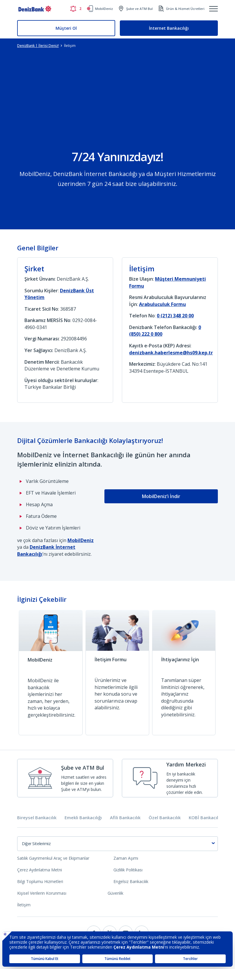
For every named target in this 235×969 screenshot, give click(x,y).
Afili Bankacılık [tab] (125, 817)
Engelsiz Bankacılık (130, 881)
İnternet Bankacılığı (169, 28)
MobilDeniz (80, 540)
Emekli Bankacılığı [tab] (83, 817)
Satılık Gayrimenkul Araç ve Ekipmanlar (53, 858)
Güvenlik (115, 893)
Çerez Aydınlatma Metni (39, 870)
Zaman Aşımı (125, 858)
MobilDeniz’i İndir (161, 496)
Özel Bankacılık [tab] (165, 817)
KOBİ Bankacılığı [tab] (206, 817)
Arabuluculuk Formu (162, 304)
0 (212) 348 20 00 (175, 315)
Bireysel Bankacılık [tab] (36, 817)
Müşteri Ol (66, 28)
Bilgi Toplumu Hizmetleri (40, 881)
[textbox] (117, 844)
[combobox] (117, 843)
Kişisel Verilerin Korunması (41, 893)
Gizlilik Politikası (128, 870)
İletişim (24, 905)
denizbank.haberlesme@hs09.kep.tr (171, 352)
